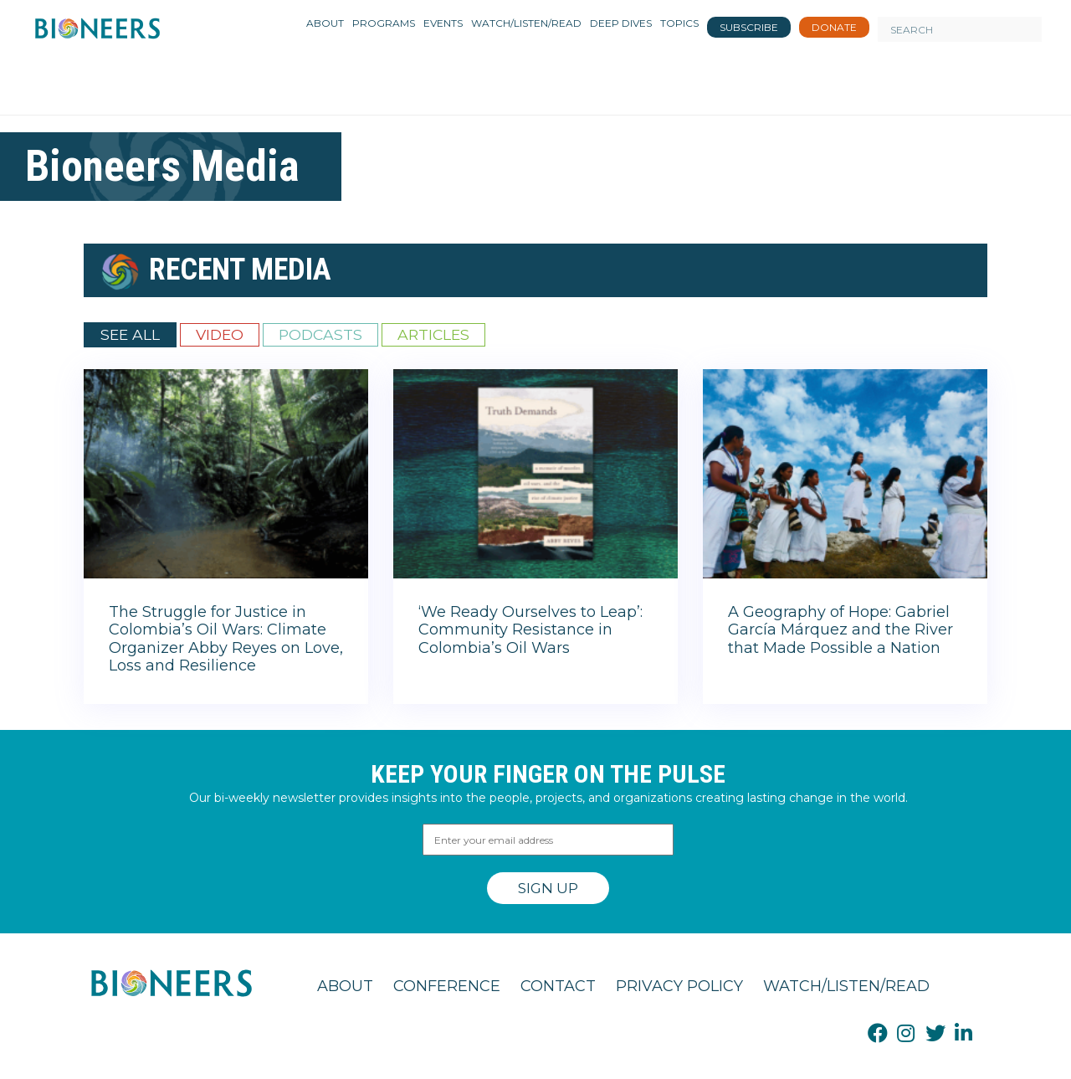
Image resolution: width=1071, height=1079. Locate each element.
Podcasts (320, 334)
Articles (433, 334)
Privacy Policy (679, 986)
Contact (558, 986)
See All (130, 334)
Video (219, 334)
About (345, 986)
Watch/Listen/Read (846, 986)
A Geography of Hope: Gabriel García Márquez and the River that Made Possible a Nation (840, 630)
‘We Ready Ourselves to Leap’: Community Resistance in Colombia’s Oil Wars (530, 630)
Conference (446, 986)
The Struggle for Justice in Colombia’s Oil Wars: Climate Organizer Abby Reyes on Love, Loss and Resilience (226, 639)
